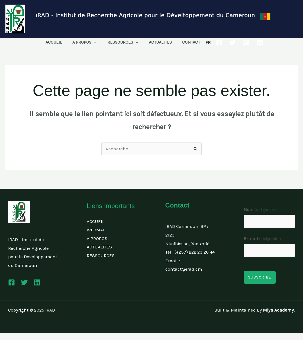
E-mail (262, 238)
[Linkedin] (255, 42)
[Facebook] (214, 42)
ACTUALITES (158, 42)
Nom (260, 209)
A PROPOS (86, 42)
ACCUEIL (57, 42)
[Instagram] (241, 42)
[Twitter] (228, 42)
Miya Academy (278, 310)
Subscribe (259, 277)
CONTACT (187, 42)
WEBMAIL (97, 229)
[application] (96, 42)
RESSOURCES (122, 42)
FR (203, 42)
